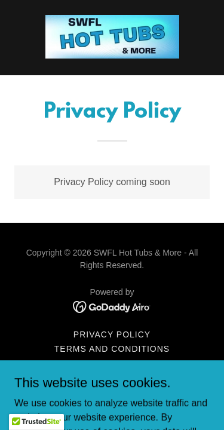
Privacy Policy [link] (112, 334)
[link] (112, 37)
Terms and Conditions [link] (112, 349)
